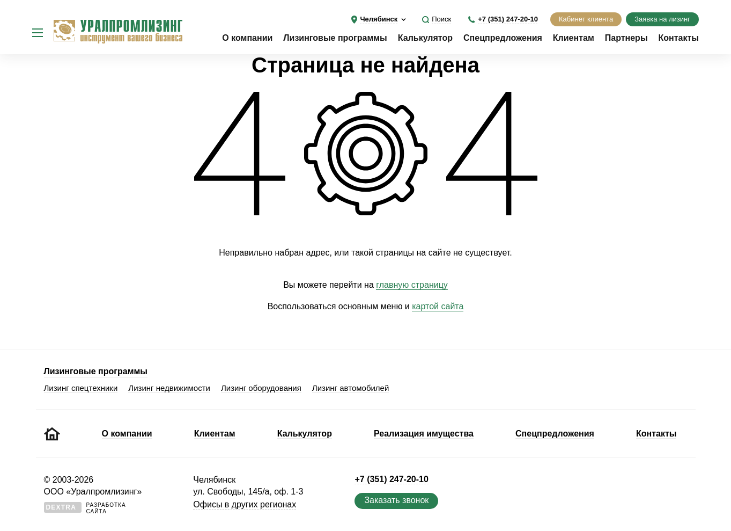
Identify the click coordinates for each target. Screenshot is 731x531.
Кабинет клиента (586, 19)
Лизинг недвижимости (169, 387)
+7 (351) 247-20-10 (508, 19)
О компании (247, 37)
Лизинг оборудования (261, 387)
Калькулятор (425, 37)
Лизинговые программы (335, 37)
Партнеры (626, 37)
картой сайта (437, 306)
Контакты (679, 37)
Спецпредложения (502, 37)
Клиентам (573, 37)
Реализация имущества (424, 433)
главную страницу (412, 284)
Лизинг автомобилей (350, 387)
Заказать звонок (396, 500)
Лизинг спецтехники (81, 387)
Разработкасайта (85, 508)
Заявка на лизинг (662, 19)
